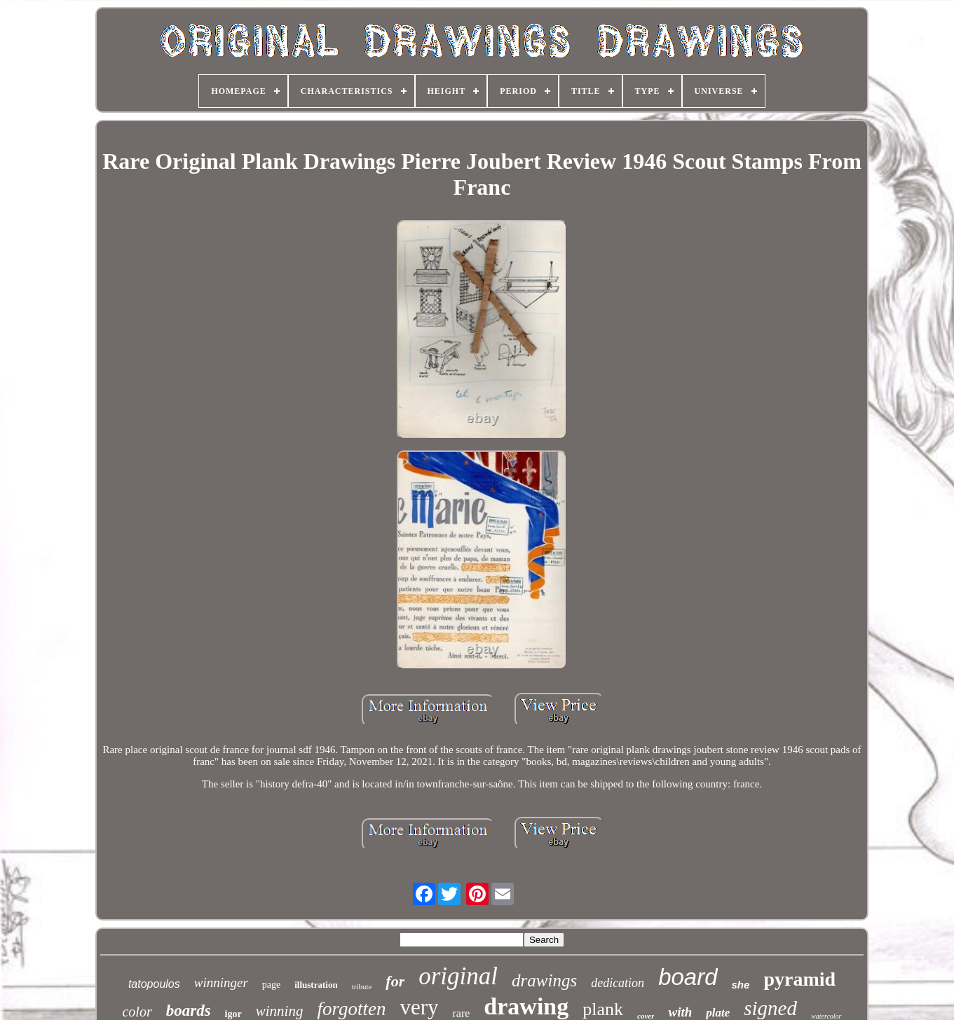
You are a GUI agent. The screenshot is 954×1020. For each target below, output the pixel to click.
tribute (362, 986)
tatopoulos (154, 984)
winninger (221, 982)
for (395, 981)
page (271, 984)
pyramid (799, 979)
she (741, 985)
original (458, 976)
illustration (315, 984)
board (687, 977)
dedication (617, 983)
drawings (544, 980)
